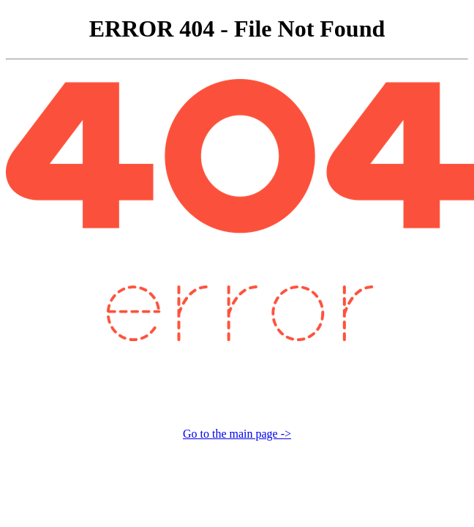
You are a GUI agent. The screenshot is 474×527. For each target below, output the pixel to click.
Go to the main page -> (237, 433)
